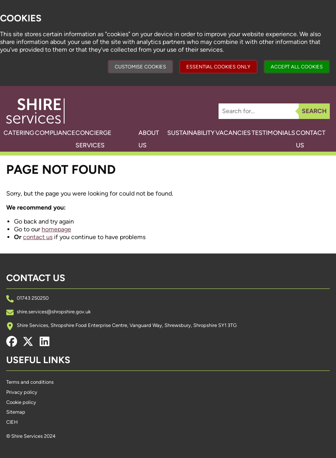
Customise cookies (140, 67)
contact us (37, 237)
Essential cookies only (218, 67)
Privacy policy (21, 392)
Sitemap (15, 412)
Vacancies (229, 132)
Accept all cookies (297, 67)
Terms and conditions (30, 382)
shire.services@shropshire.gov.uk (54, 312)
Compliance (63, 132)
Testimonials (275, 132)
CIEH (12, 422)
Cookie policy (21, 402)
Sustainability (182, 132)
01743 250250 (33, 298)
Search (314, 111)
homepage (56, 229)
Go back (25, 221)
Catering (21, 132)
